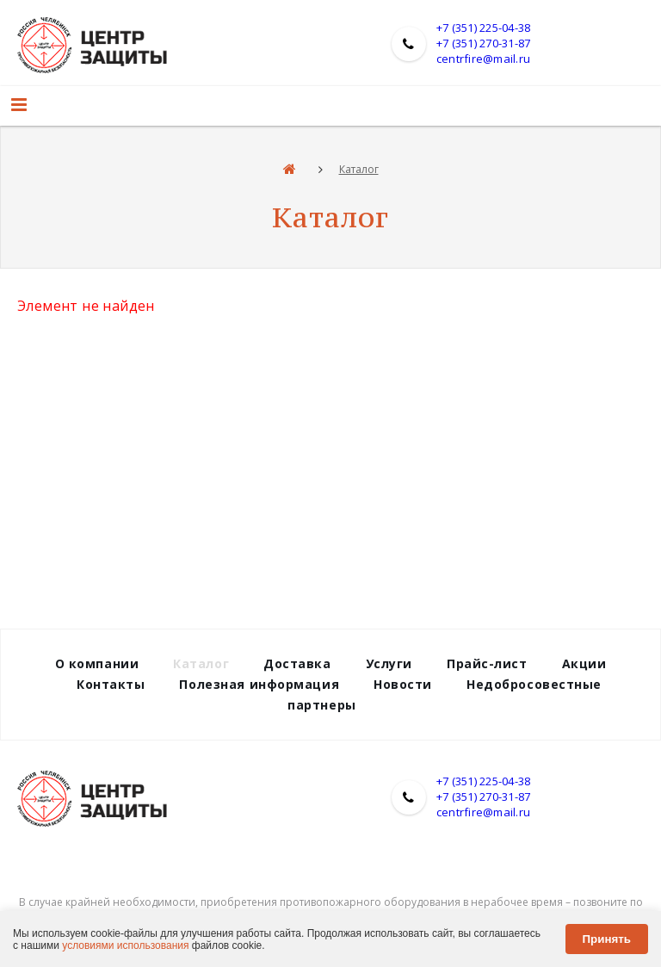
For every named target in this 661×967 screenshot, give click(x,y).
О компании (97, 663)
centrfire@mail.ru (483, 58)
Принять (607, 939)
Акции (584, 663)
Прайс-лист (487, 663)
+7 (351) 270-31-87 (483, 43)
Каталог (359, 169)
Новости (403, 684)
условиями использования (125, 945)
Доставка (296, 663)
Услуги (389, 663)
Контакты (111, 684)
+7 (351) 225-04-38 (483, 27)
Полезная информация (259, 684)
